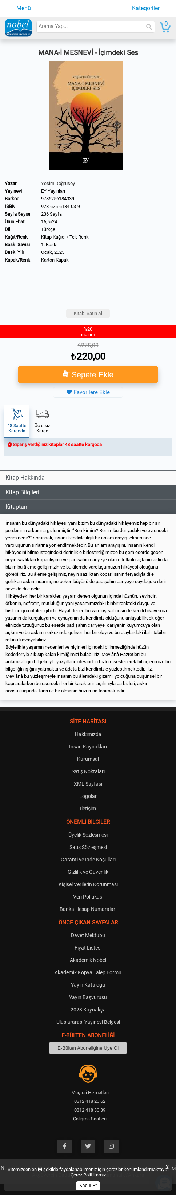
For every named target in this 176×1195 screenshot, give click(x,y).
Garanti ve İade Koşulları (88, 859)
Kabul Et (88, 1185)
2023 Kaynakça (88, 1010)
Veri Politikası (88, 897)
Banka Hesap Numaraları (88, 909)
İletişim (88, 808)
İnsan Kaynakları (88, 747)
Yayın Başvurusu (88, 997)
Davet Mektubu (88, 935)
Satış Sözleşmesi (88, 847)
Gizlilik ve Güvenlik (88, 872)
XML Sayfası (88, 784)
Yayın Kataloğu (88, 985)
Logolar (88, 796)
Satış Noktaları (88, 771)
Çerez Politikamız (88, 1175)
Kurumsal (88, 759)
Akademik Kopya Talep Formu (88, 972)
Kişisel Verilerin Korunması (88, 884)
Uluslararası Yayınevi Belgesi (88, 1022)
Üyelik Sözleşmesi (88, 835)
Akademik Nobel (88, 960)
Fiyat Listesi (88, 948)
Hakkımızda (88, 734)
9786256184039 (57, 198)
